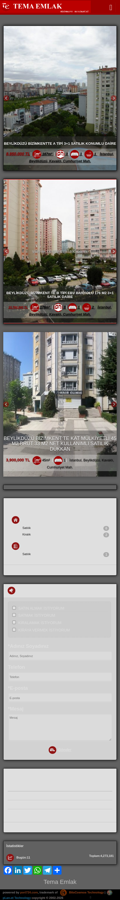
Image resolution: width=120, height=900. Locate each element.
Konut (21, 520)
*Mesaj (16, 709)
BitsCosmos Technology (82, 892)
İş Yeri (21, 546)
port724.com (29, 892)
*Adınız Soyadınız (28, 646)
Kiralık (65, 534)
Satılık (65, 528)
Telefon (16, 667)
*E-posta (18, 688)
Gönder (60, 750)
